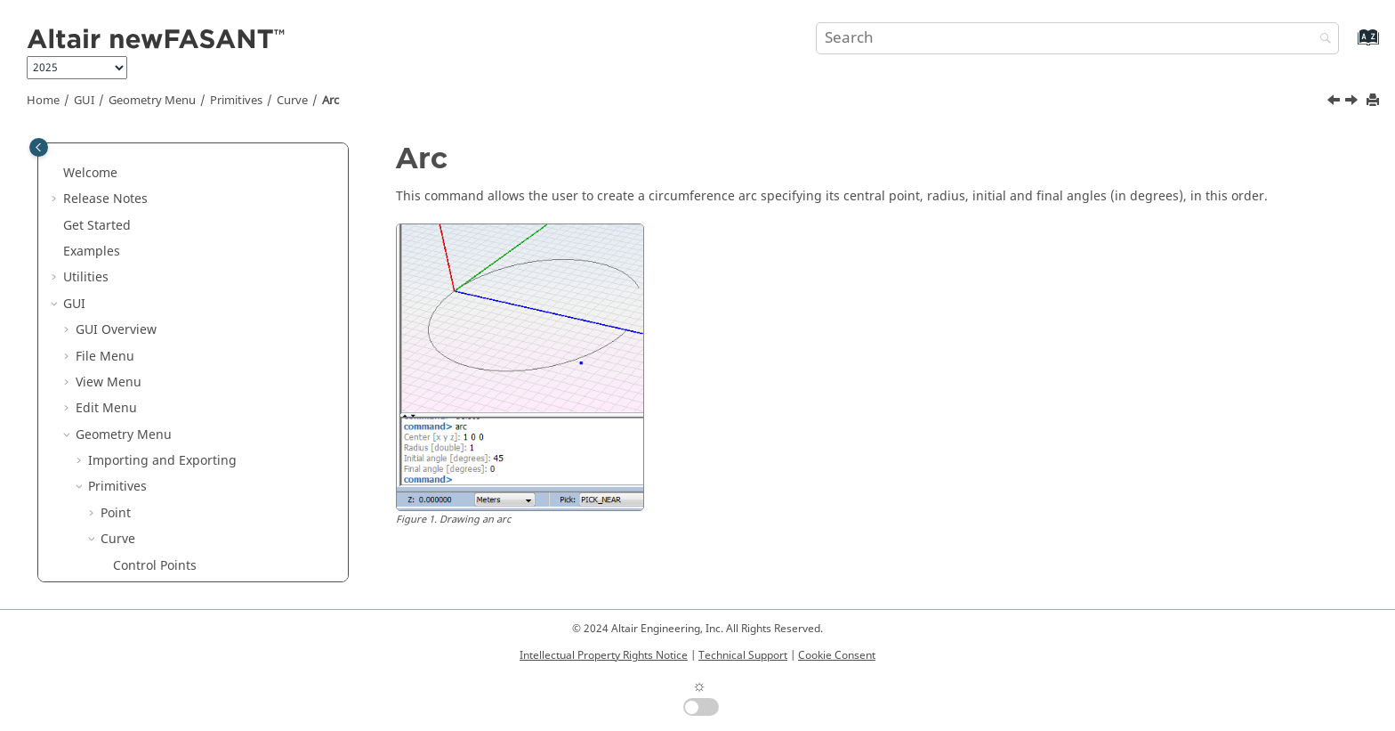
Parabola (139, 476)
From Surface (152, 555)
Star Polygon (150, 320)
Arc (330, 101)
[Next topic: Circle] (1353, 102)
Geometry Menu (152, 101)
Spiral (130, 529)
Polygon (136, 267)
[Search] (1321, 39)
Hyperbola (143, 503)
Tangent (137, 163)
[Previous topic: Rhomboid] (1335, 102)
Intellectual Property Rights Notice (604, 655)
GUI (84, 101)
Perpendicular (155, 189)
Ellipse (132, 451)
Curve (292, 101)
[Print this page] (1374, 101)
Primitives (236, 101)
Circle (130, 398)
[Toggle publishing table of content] (38, 147)
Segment (139, 215)
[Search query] (1077, 38)
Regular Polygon (162, 294)
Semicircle (143, 425)
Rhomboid (143, 346)
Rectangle (143, 241)
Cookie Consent (836, 655)
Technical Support (742, 655)
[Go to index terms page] (1349, 46)
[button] (106, 164)
